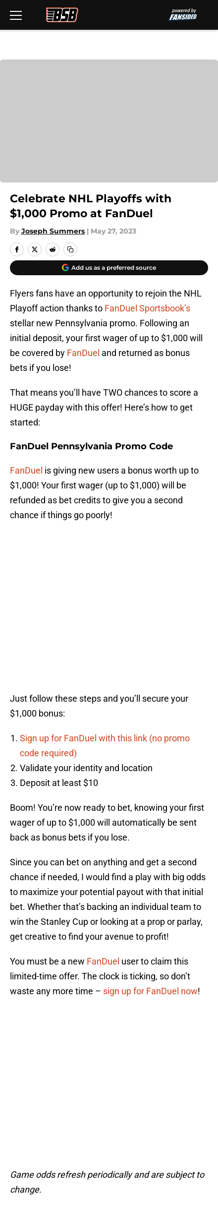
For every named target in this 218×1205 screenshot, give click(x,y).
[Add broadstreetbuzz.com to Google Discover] (109, 267)
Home (19, 937)
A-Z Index (149, 1098)
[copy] (70, 249)
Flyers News (58, 937)
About (20, 1006)
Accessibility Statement (54, 1098)
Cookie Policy (34, 1080)
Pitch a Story (155, 1043)
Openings (149, 1006)
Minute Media (57, 1142)
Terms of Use (157, 1061)
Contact (23, 1025)
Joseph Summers (53, 231)
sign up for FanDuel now (150, 832)
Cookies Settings (41, 1116)
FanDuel (83, 353)
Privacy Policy (35, 1061)
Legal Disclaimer (163, 1080)
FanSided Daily (37, 1043)
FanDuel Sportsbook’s (147, 308)
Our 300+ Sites (159, 1025)
